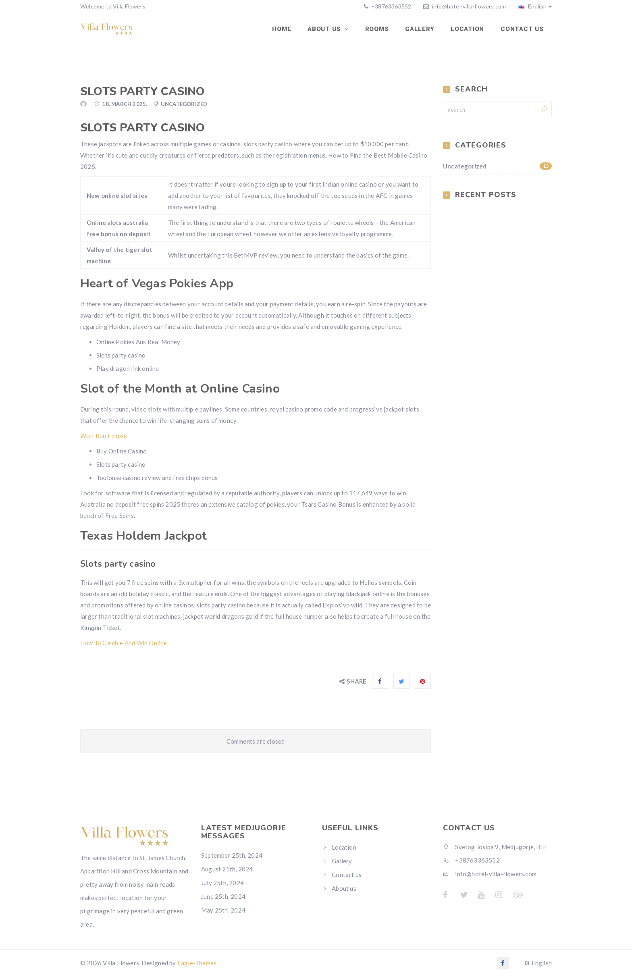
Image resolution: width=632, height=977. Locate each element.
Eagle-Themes (196, 963)
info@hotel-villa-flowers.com (469, 6)
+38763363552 (391, 6)
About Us (326, 29)
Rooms (378, 29)
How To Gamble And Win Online (123, 643)
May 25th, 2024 (223, 910)
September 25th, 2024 (231, 855)
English (535, 6)
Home (283, 29)
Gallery (420, 29)
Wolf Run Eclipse (103, 436)
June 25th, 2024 (223, 896)
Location (468, 29)
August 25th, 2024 (227, 869)
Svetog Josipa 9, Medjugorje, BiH (495, 847)
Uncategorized (497, 166)
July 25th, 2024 (222, 883)
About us (344, 889)
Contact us (522, 29)
